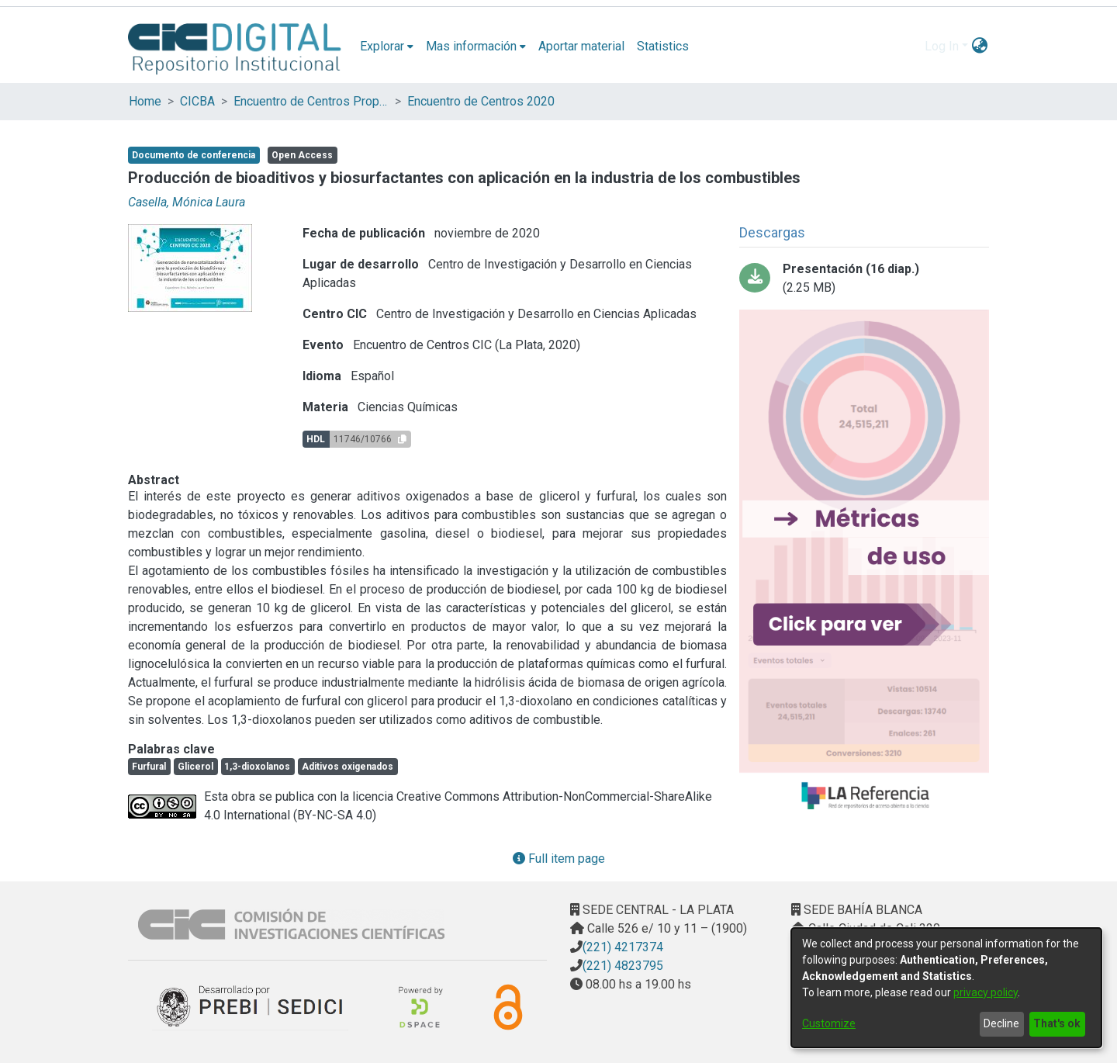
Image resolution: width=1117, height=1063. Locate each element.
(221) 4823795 (623, 965)
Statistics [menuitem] (663, 46)
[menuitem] (387, 46)
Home (145, 101)
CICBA (197, 101)
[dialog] (946, 987)
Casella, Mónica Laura (186, 202)
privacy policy (985, 992)
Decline (1001, 1023)
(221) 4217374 (623, 947)
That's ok (1057, 1023)
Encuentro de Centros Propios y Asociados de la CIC (311, 101)
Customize (829, 1023)
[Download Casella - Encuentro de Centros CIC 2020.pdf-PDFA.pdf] (864, 278)
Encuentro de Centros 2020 (481, 101)
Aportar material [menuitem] (581, 46)
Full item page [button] (559, 858)
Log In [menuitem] (942, 46)
